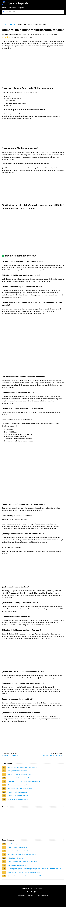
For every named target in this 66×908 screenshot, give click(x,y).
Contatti (30, 895)
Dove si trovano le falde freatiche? (18, 851)
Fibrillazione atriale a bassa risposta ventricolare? (22, 767)
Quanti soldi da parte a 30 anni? (17, 865)
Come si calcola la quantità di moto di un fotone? (22, 861)
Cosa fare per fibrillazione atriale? (18, 792)
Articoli (4, 8)
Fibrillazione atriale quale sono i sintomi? (20, 788)
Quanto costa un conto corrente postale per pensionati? (24, 876)
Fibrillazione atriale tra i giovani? (17, 785)
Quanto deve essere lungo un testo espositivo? (22, 854)
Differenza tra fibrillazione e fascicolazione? (20, 778)
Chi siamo (21, 895)
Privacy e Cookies (42, 895)
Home (4, 24)
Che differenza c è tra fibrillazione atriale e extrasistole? (24, 781)
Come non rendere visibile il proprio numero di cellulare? (24, 872)
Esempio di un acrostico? (10, 755)
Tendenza (12, 8)
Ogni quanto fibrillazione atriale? (17, 771)
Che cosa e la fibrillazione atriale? (53, 755)
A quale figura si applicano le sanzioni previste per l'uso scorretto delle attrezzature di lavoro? (35, 868)
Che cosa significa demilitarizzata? (18, 847)
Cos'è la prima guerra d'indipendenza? (19, 844)
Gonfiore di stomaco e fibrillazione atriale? (20, 774)
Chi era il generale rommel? (16, 858)
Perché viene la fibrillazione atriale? (18, 799)
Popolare (21, 8)
